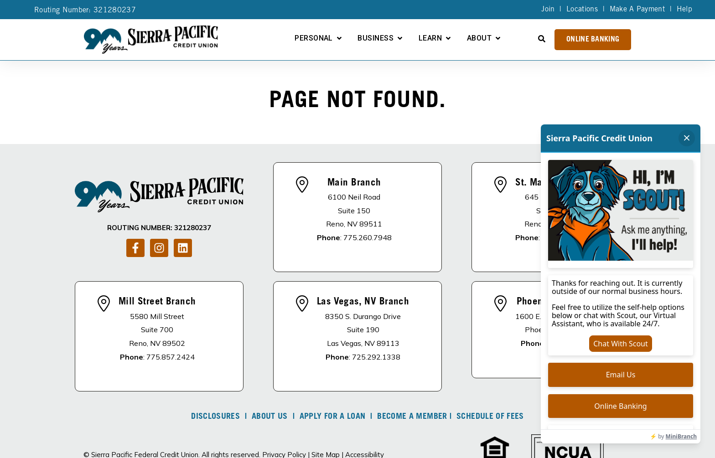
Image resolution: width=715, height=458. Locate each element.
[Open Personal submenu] (339, 38)
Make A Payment (637, 9)
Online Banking (592, 39)
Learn (430, 38)
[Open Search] (541, 38)
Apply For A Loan (333, 417)
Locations (582, 9)
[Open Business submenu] (400, 38)
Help (684, 9)
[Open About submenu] (498, 38)
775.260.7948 (367, 237)
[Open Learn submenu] (448, 38)
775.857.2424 (170, 356)
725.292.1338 (376, 356)
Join (547, 9)
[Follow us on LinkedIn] (183, 248)
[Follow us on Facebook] (135, 248)
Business (376, 38)
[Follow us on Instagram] (159, 248)
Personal (314, 38)
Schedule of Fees (490, 417)
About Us (270, 417)
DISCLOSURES (215, 417)
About (479, 38)
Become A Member (412, 417)
